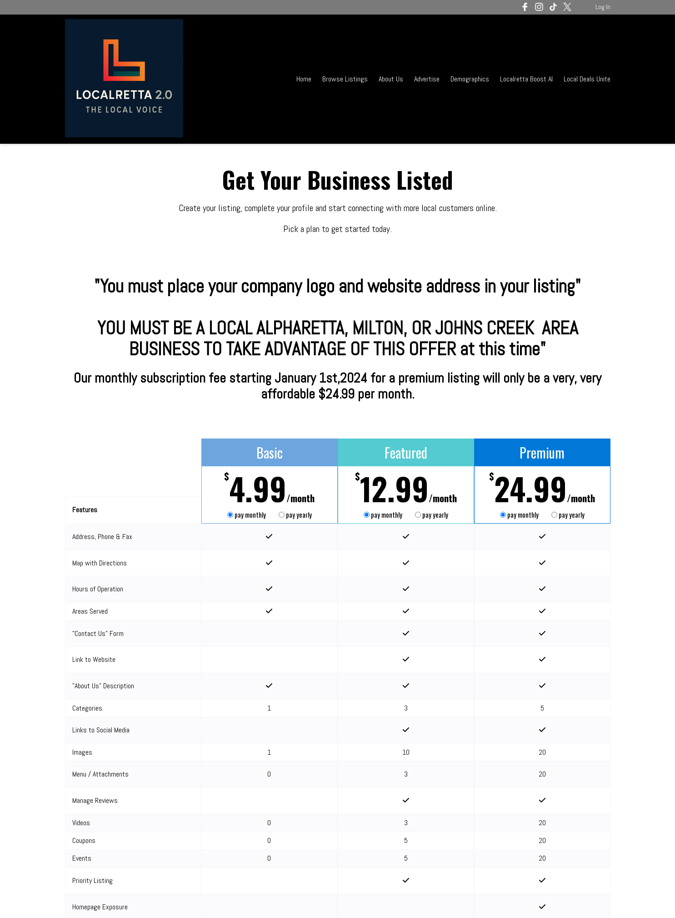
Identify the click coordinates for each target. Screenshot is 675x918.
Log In (602, 7)
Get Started (269, 844)
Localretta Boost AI (526, 79)
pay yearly (295, 514)
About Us (391, 79)
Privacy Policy (202, 899)
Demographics (470, 79)
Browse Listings (345, 79)
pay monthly (247, 514)
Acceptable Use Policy (260, 899)
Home (303, 79)
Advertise (427, 79)
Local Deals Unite (587, 79)
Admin (602, 899)
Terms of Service (150, 899)
